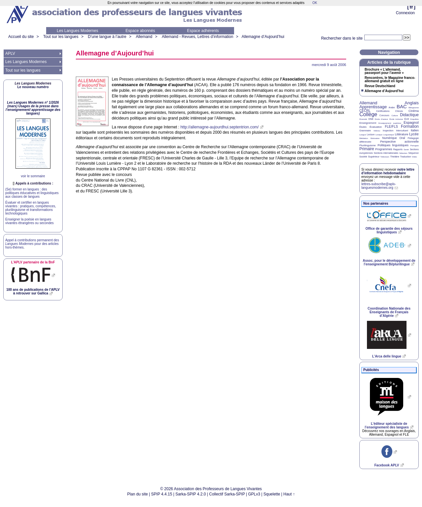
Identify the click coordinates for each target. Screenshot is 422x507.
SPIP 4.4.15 (161, 494)
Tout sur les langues (60, 36)
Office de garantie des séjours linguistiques (389, 230)
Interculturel (402, 130)
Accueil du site (21, 36)
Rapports (398, 149)
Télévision (384, 157)
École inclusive (396, 119)
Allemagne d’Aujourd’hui (263, 36)
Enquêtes (414, 119)
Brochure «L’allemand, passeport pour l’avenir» (384, 71)
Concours (384, 115)
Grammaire (365, 130)
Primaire (366, 149)
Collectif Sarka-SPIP (227, 494)
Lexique (379, 135)
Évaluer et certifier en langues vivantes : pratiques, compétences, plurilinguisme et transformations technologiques (30, 208)
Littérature (401, 134)
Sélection (403, 153)
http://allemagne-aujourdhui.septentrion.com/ (219, 127)
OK (314, 3)
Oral (402, 138)
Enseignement (367, 122)
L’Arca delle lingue (386, 356)
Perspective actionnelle (399, 141)
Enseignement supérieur (389, 123)
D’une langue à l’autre (107, 36)
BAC (402, 106)
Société (363, 156)
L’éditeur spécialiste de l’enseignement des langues (386, 425)
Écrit (406, 119)
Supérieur (373, 156)
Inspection (388, 130)
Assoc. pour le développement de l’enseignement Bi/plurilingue (389, 262)
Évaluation (376, 126)
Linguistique (388, 135)
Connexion (405, 13)
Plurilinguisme (367, 145)
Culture (394, 116)
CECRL (365, 111)
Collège (368, 114)
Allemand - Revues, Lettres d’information (197, 36)
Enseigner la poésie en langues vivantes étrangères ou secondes (29, 221)
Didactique (409, 115)
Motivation (375, 138)
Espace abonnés (140, 30)
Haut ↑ (289, 494)
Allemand (144, 36)
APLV (10, 53)
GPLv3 (254, 494)
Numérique (389, 138)
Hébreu (377, 131)
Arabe (392, 107)
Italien (415, 130)
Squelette (271, 494)
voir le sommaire (33, 176)
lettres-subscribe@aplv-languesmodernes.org (378, 185)
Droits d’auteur (381, 119)
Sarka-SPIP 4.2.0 (190, 494)
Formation (410, 126)
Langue (362, 135)
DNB (371, 119)
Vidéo (414, 157)
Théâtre (394, 156)
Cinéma (413, 111)
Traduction (405, 156)
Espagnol (411, 122)
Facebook (386, 465)
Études (363, 127)
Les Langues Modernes (77, 30)
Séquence (413, 153)
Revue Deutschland (380, 86)
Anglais (412, 102)
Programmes (383, 149)
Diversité (363, 119)
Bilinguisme (413, 108)
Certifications (382, 111)
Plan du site (137, 494)
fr (411, 7)
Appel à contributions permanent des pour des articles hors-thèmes (32, 243)
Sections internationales (386, 153)
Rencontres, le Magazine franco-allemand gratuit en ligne (390, 79)
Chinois (399, 111)
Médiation (363, 138)
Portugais (414, 146)
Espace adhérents (203, 30)
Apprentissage (373, 106)
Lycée (414, 134)
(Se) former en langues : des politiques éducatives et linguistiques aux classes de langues (32, 192)
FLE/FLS (391, 126)
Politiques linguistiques (392, 145)
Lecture (371, 134)
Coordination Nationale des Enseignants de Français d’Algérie (389, 312)
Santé (406, 150)
